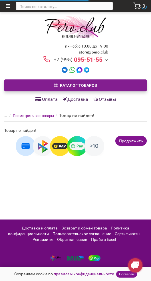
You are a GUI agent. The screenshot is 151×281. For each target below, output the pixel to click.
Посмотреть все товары (30, 116)
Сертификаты (127, 233)
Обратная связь (72, 239)
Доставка (75, 99)
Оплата (46, 99)
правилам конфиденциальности (84, 274)
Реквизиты (43, 239)
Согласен (126, 274)
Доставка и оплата (40, 228)
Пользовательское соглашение (82, 233)
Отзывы (105, 99)
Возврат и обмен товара (84, 228)
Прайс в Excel (103, 239)
